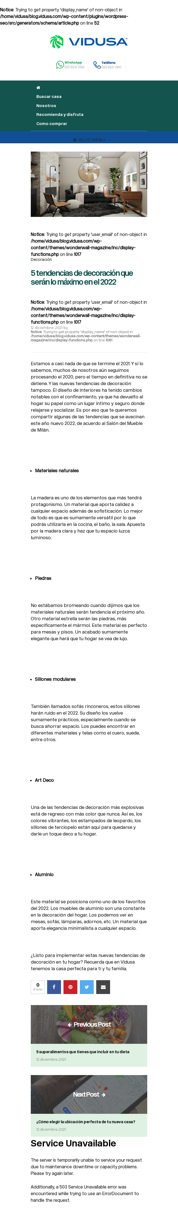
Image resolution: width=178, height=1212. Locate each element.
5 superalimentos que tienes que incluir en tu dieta (82, 1052)
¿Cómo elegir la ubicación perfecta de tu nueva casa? (85, 1122)
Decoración (41, 260)
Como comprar (51, 123)
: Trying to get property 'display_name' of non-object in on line (86, 336)
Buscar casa (49, 96)
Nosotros (46, 105)
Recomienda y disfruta (59, 114)
